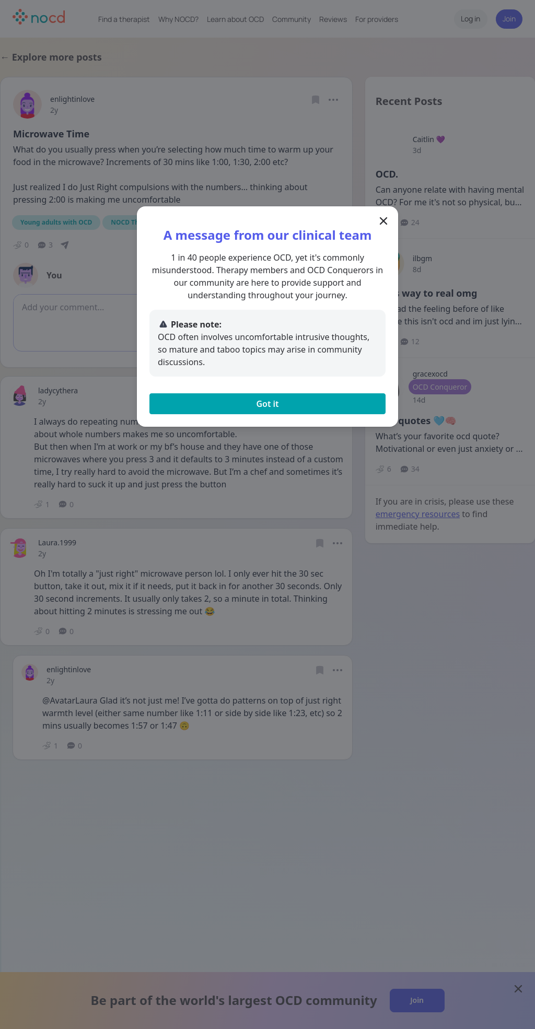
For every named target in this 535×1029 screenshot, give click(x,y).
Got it (267, 404)
